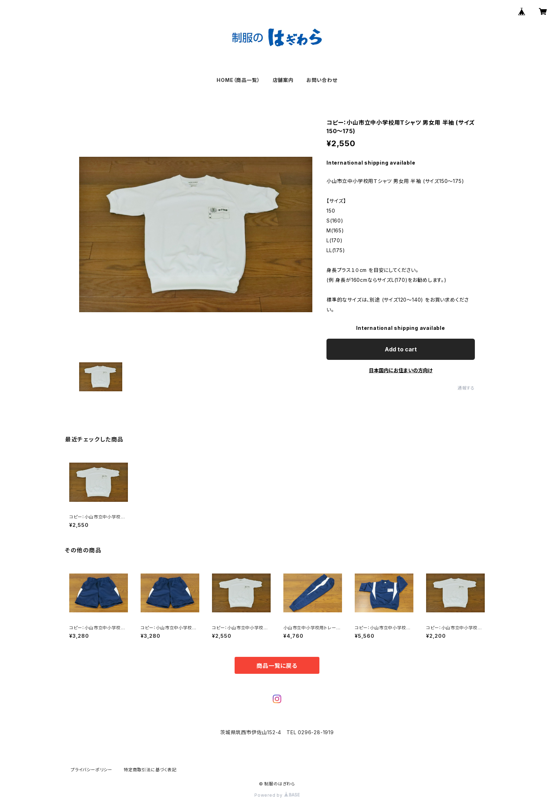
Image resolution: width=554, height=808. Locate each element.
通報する (466, 388)
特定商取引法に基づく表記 (150, 769)
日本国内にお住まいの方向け (400, 370)
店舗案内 (283, 80)
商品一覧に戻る (277, 665)
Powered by (277, 795)
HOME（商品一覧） (238, 80)
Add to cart (401, 349)
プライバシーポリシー (91, 769)
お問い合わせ (321, 80)
